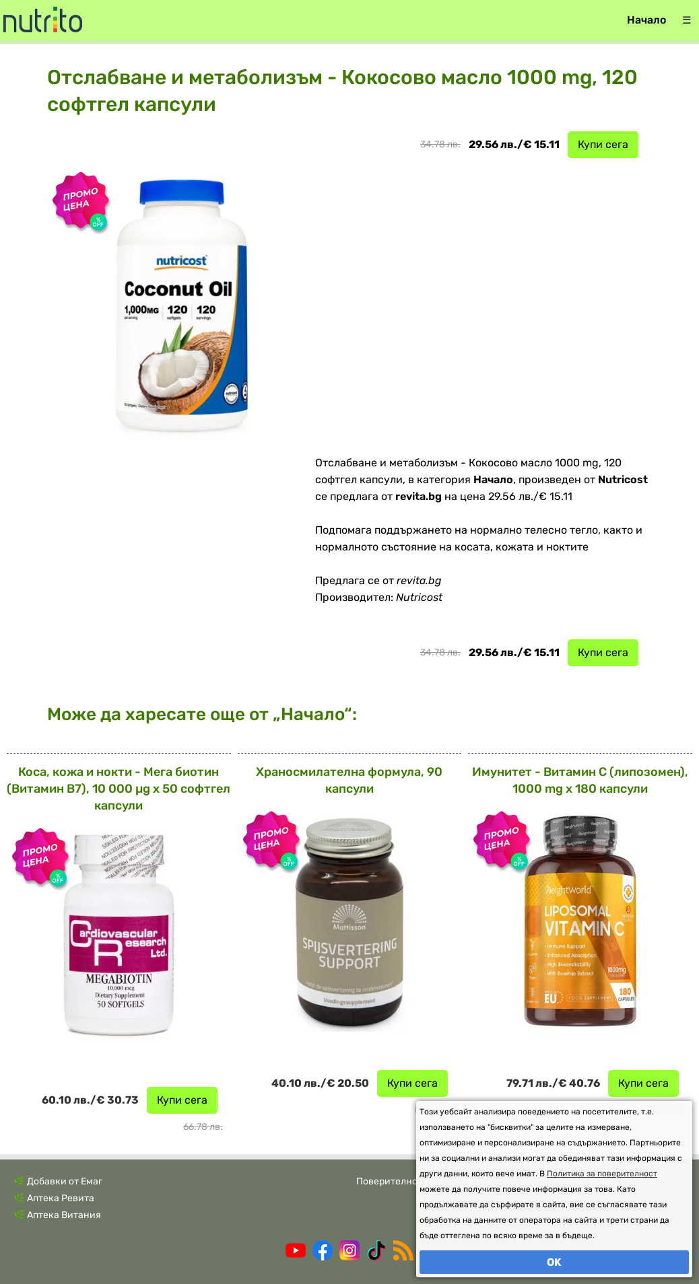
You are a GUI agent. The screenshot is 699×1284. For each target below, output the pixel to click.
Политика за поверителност (602, 1173)
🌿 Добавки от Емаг (57, 1181)
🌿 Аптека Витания (57, 1215)
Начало (646, 19)
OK (554, 1262)
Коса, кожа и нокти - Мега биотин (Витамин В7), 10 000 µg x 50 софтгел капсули (118, 788)
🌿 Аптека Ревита (53, 1198)
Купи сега (603, 144)
